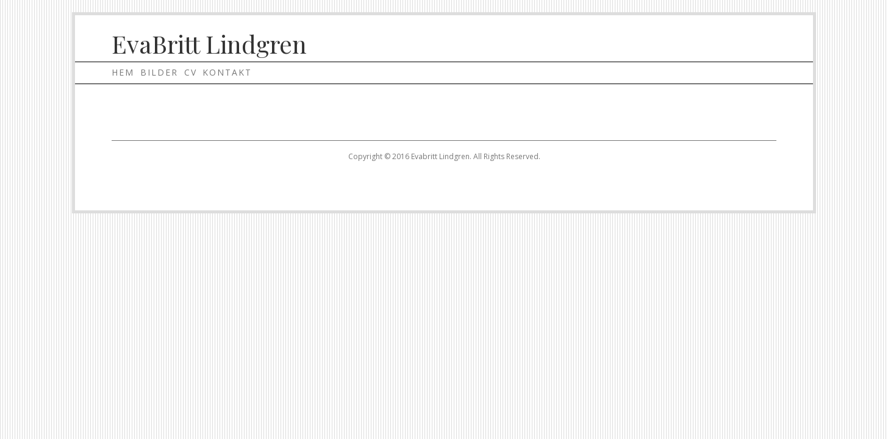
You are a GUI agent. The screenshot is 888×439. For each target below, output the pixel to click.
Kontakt (227, 72)
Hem (123, 72)
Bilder (159, 72)
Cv (190, 72)
